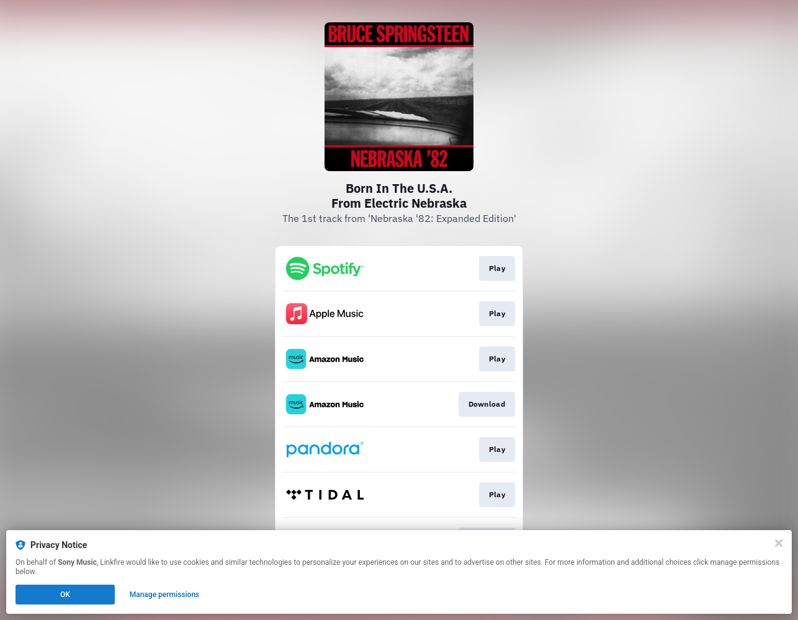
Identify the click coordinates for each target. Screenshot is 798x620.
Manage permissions (165, 594)
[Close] (779, 543)
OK (65, 594)
